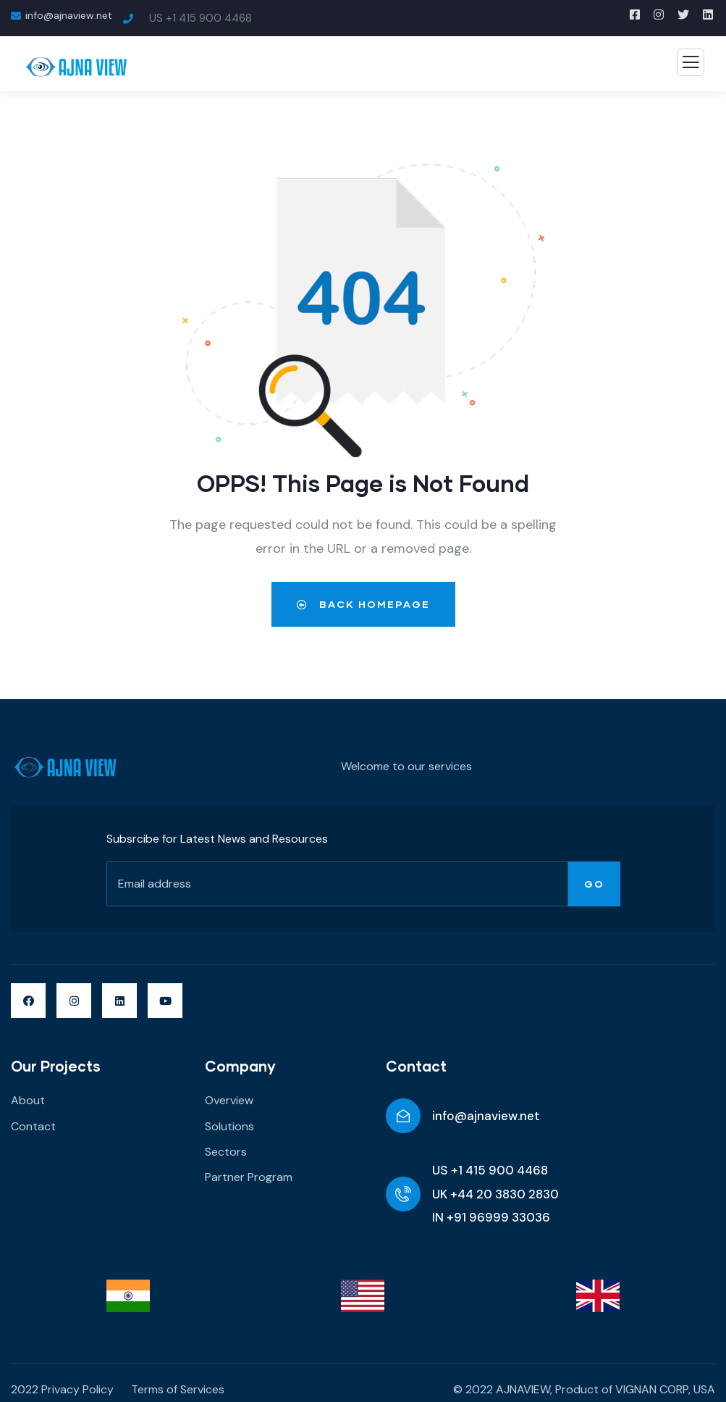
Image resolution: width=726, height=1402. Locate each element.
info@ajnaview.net (486, 1116)
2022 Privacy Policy (62, 1389)
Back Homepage (363, 604)
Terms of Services (177, 1389)
